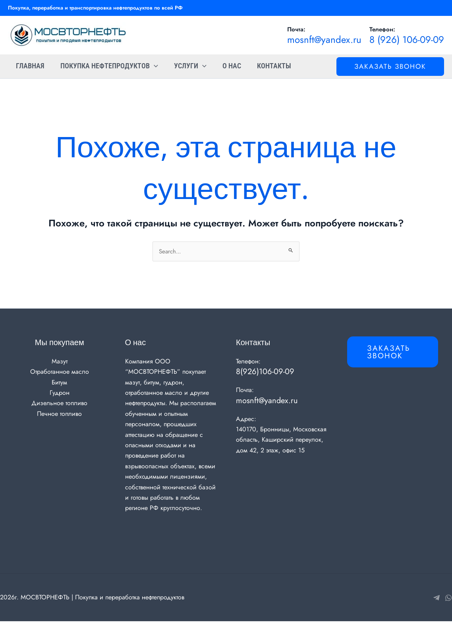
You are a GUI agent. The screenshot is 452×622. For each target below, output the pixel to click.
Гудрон (60, 393)
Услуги (186, 66)
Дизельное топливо (59, 403)
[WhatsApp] (448, 598)
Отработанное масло (59, 372)
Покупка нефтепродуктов (107, 66)
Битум (59, 382)
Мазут (60, 362)
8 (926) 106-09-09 (406, 39)
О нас (226, 66)
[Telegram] (436, 598)
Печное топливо (59, 414)
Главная (29, 66)
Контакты (267, 66)
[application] (151, 66)
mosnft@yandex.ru (324, 39)
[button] (390, 66)
